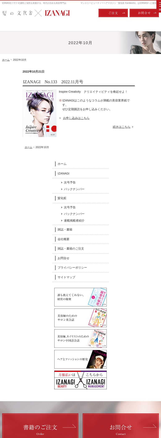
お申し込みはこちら (56, 118)
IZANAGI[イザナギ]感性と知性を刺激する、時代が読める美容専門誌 (34, 3)
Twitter (110, 348)
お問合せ (133, 170)
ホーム (132, 75)
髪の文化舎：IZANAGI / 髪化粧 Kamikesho (26, 417)
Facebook (51, 348)
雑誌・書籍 (135, 141)
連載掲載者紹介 (144, 132)
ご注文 (113, 13)
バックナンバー (144, 100)
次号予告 (140, 94)
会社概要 (133, 151)
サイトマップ (136, 189)
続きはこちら (103, 127)
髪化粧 (132, 110)
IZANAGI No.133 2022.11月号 (33, 81)
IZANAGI (133, 85)
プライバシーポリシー (142, 179)
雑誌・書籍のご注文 (141, 160)
